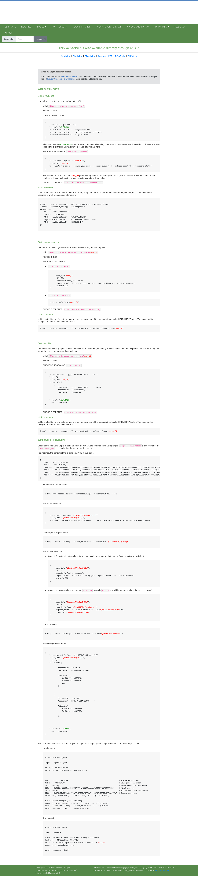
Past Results (59, 27)
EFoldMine (90, 56)
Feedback (179, 27)
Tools (41, 27)
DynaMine (65, 56)
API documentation (138, 27)
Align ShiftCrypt (82, 27)
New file (26, 27)
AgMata (102, 56)
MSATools (120, 56)
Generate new (40, 39)
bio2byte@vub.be (162, 870)
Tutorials (161, 27)
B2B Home (10, 27)
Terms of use (99, 868)
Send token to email (109, 27)
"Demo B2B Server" (69, 76)
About (8, 33)
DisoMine (77, 56)
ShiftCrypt (133, 56)
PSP (110, 56)
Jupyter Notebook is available (60, 79)
